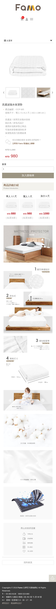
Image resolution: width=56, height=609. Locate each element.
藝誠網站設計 (16, 603)
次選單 (28, 40)
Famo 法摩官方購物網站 (28, 7)
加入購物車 (28, 175)
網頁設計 (5, 603)
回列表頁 (28, 562)
